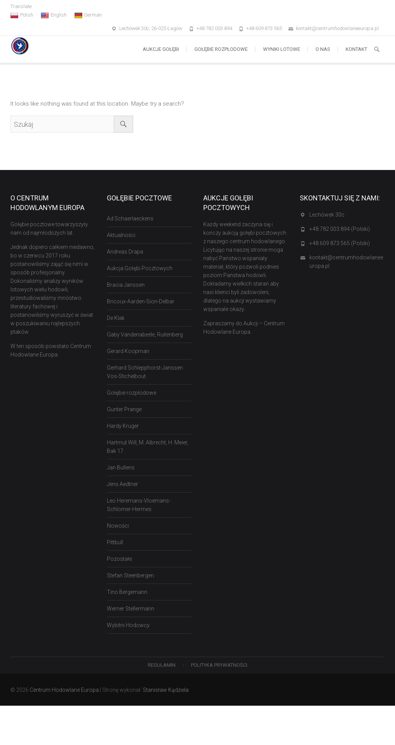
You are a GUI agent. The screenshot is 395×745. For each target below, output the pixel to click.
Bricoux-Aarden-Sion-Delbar (140, 301)
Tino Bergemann (127, 592)
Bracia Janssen (126, 285)
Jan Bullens (121, 467)
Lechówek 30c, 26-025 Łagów (150, 28)
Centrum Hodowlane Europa (64, 690)
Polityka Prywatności (219, 665)
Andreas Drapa (125, 252)
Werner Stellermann (130, 608)
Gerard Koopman (128, 351)
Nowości (118, 526)
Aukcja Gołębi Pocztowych (139, 268)
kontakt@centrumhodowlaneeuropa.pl (337, 28)
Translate (21, 6)
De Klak (116, 318)
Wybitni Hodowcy (128, 625)
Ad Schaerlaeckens (130, 218)
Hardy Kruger (123, 426)
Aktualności (121, 235)
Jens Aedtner (122, 484)
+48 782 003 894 (214, 28)
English (54, 15)
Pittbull (115, 542)
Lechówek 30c (326, 215)
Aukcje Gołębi (161, 49)
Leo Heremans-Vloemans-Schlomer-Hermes (138, 505)
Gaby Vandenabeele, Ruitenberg (145, 334)
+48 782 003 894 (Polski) (339, 229)
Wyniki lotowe (281, 49)
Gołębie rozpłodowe (221, 49)
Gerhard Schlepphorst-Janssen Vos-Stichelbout (145, 372)
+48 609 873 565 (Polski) (339, 243)
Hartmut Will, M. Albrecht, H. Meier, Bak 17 (147, 446)
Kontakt (356, 49)
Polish (21, 15)
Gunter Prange (124, 409)
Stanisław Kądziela (166, 690)
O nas (323, 49)
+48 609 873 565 (264, 28)
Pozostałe (119, 559)
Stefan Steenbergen (130, 575)
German (88, 15)
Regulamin (162, 665)
